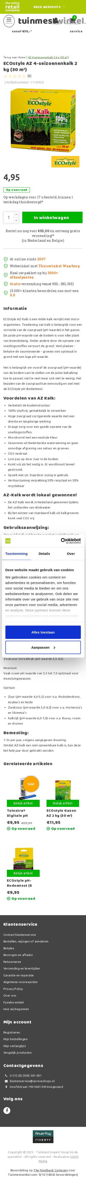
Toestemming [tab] (16, 554)
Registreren (11, 1032)
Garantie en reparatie (18, 975)
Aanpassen (43, 647)
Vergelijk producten (17, 1052)
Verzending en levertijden (21, 968)
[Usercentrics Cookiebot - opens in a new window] (61, 541)
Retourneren (12, 961)
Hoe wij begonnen (16, 1009)
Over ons (9, 995)
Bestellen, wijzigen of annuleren (25, 941)
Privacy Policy (13, 988)
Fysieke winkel (13, 1002)
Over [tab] (71, 554)
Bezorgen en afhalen (18, 954)
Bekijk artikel (23, 803)
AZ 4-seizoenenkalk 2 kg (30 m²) (48, 57)
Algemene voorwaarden (20, 982)
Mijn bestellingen (15, 1039)
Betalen (8, 948)
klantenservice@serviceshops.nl (29, 1081)
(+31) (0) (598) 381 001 (22, 1075)
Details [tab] (44, 554)
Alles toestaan (43, 632)
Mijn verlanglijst (14, 1046)
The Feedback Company (50, 1170)
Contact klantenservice (19, 934)
